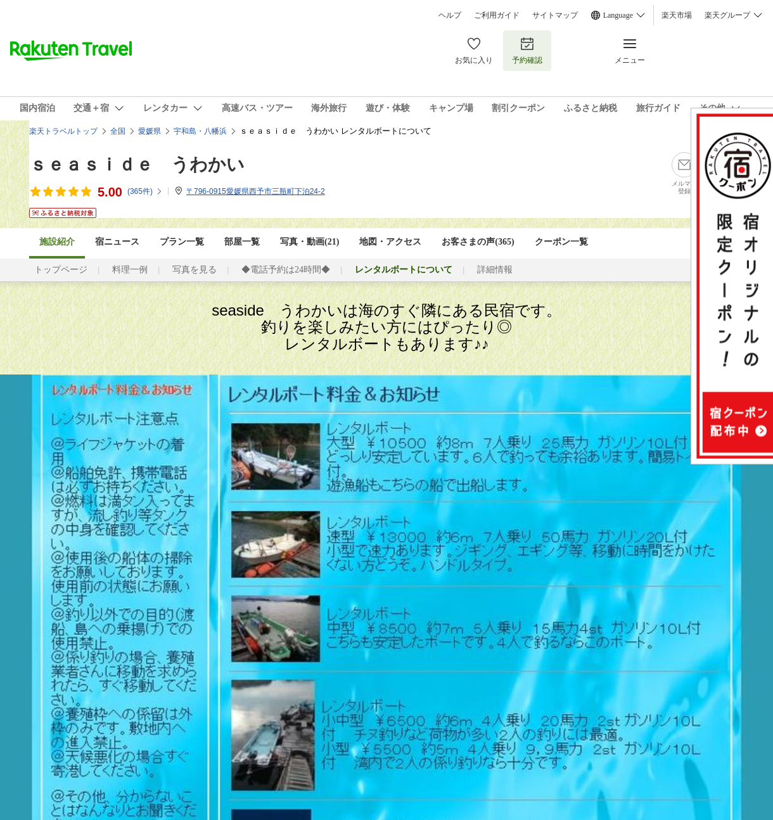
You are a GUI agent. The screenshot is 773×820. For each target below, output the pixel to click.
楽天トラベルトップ (63, 131)
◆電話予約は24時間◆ (285, 269)
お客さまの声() (478, 242)
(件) (145, 191)
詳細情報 (495, 269)
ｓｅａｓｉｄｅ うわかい (137, 164)
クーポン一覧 (561, 242)
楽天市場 (676, 15)
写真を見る (194, 269)
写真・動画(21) (309, 242)
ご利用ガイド (497, 15)
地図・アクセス (390, 242)
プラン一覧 (182, 242)
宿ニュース (117, 242)
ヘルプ (449, 15)
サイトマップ (555, 15)
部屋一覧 (242, 242)
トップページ (60, 269)
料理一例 (130, 269)
